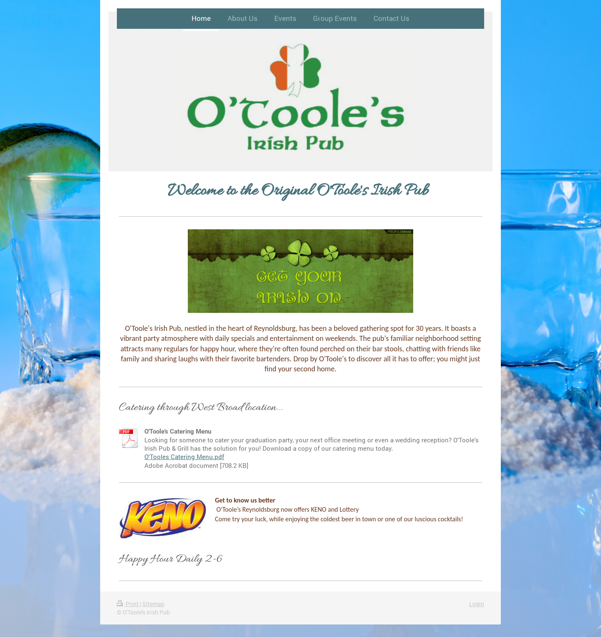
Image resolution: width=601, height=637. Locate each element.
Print (128, 604)
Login (476, 604)
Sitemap (153, 604)
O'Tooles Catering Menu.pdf (184, 456)
